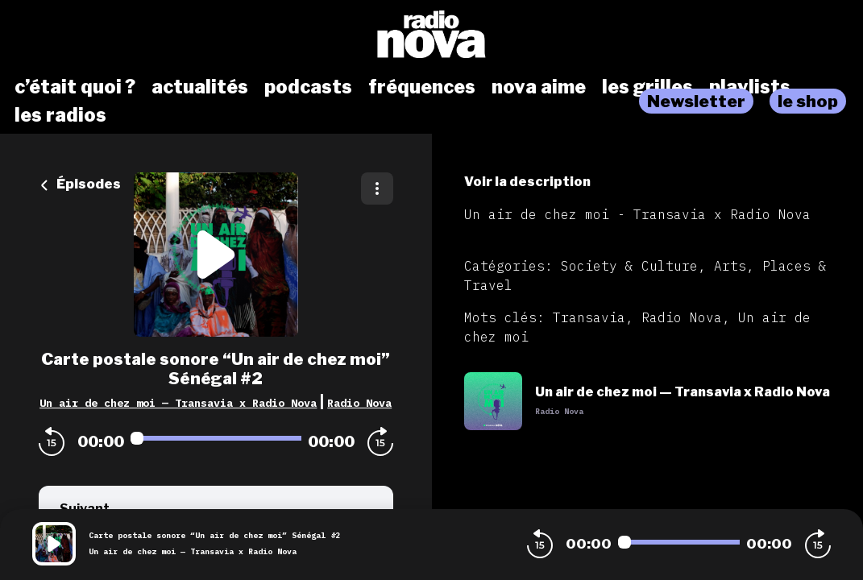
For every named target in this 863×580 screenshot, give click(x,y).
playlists (749, 87)
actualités (199, 87)
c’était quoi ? (75, 87)
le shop (808, 101)
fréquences (421, 87)
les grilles (647, 87)
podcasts (308, 87)
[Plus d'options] (377, 188)
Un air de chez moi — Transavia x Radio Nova (178, 403)
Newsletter (696, 101)
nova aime (539, 87)
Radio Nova (359, 403)
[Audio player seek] (216, 438)
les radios (60, 115)
